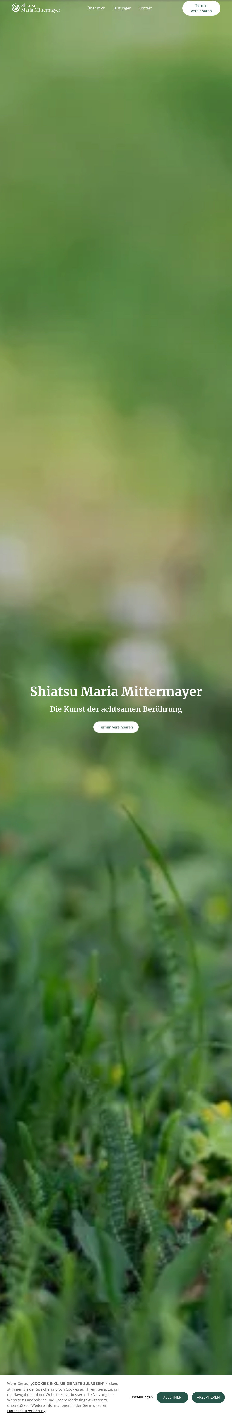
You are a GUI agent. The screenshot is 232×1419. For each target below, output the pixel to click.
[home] (36, 8)
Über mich (96, 8)
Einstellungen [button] (141, 1397)
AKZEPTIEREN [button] (208, 1397)
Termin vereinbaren (201, 8)
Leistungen (122, 8)
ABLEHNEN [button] (172, 1397)
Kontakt (145, 8)
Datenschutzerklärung (26, 1410)
